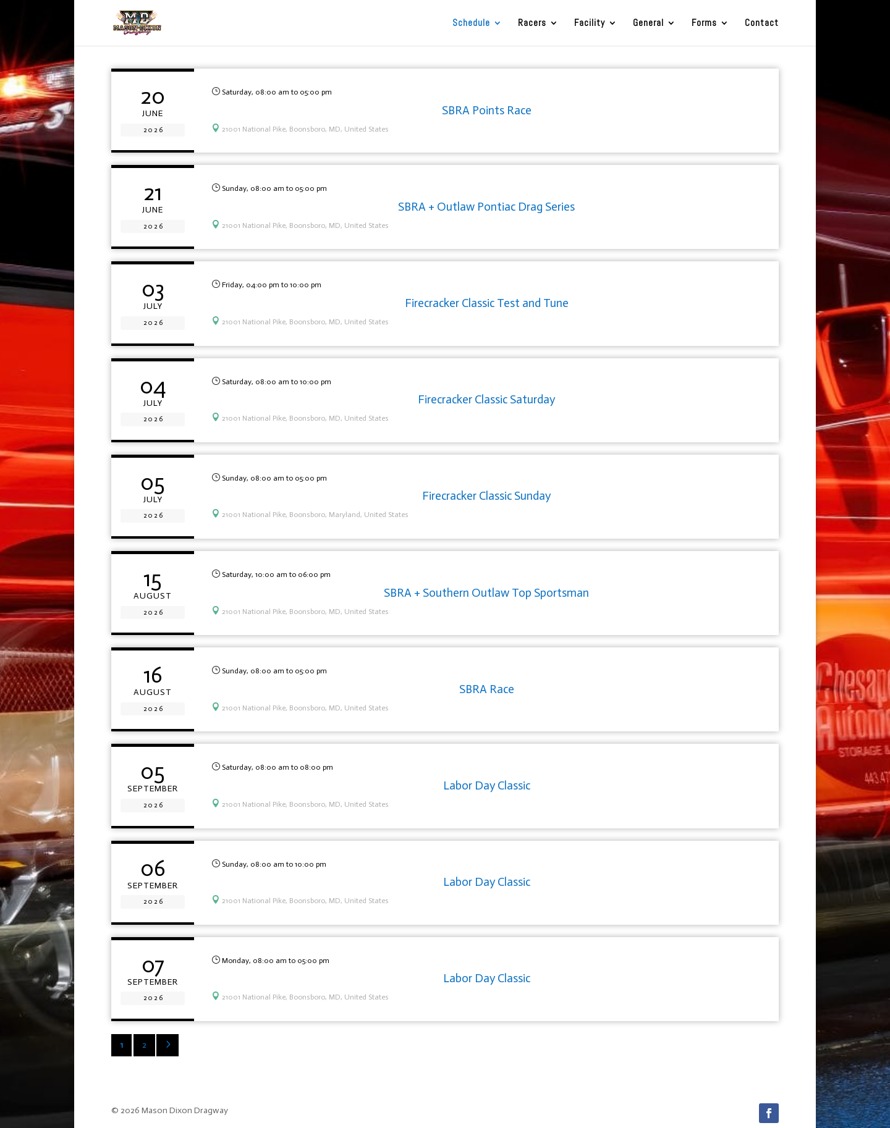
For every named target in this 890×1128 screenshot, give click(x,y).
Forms (704, 23)
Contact (762, 23)
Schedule (471, 23)
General (648, 23)
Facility (589, 23)
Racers (532, 23)
